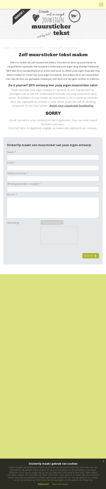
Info (77, 4)
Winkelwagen (85, 4)
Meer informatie (60, 484)
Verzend (90, 255)
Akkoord (43, 484)
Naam (11, 152)
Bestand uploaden (52, 222)
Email (11, 162)
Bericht (12, 194)
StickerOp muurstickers (15, 7)
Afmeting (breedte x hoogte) (23, 184)
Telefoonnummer (17, 173)
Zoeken (93, 4)
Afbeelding (13, 222)
